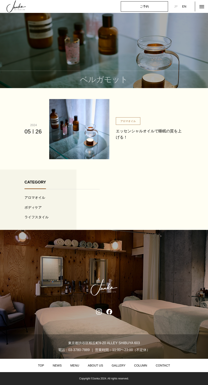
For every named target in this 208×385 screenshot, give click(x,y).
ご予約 (144, 6)
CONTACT (163, 365)
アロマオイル (34, 197)
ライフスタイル (36, 217)
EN (184, 6)
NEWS (57, 365)
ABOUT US (95, 365)
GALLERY (118, 365)
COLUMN (140, 365)
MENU (74, 365)
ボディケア (33, 207)
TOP (41, 365)
